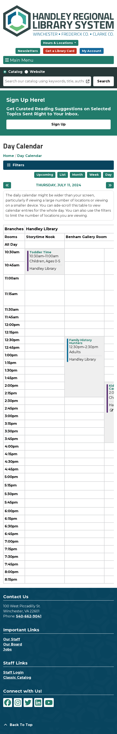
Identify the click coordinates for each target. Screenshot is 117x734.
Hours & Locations (58, 43)
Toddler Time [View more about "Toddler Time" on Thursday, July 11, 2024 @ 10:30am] (40, 252)
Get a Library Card (59, 51)
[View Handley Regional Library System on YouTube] (49, 702)
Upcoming (45, 175)
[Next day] (110, 185)
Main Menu (19, 60)
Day (108, 175)
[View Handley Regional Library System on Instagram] (18, 702)
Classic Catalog (17, 677)
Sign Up (58, 124)
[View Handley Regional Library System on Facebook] (7, 702)
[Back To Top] (58, 725)
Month (77, 175)
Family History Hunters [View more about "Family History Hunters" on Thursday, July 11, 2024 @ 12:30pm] (80, 342)
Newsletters (28, 51)
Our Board (12, 644)
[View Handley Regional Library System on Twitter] (28, 702)
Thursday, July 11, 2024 (58, 185)
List (63, 175)
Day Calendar (29, 156)
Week (94, 175)
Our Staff (11, 639)
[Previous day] (7, 185)
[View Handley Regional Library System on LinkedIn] (38, 702)
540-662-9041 (28, 616)
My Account (91, 51)
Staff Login (13, 672)
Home (8, 156)
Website (37, 72)
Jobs (7, 649)
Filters (18, 165)
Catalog (15, 72)
